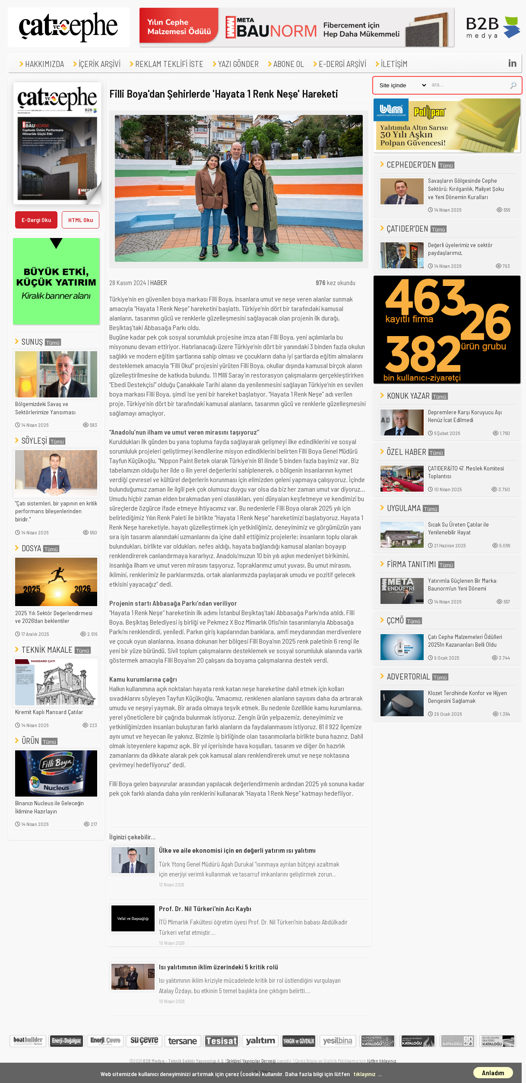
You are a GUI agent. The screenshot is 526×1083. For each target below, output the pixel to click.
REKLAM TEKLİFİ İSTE (165, 64)
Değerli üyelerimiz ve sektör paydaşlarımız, (460, 249)
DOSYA (36, 548)
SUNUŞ (37, 341)
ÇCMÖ (400, 620)
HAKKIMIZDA (40, 64)
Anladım (493, 1073)
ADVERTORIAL (413, 676)
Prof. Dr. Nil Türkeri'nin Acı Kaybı (205, 908)
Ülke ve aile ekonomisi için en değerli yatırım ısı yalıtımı (237, 850)
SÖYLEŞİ (39, 440)
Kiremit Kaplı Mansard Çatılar (49, 711)
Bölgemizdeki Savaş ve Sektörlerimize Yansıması (45, 408)
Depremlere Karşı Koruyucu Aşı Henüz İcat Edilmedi (465, 416)
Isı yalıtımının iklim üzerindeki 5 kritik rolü (218, 966)
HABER (158, 282)
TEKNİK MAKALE (52, 649)
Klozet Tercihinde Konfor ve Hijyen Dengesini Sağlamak (467, 697)
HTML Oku (80, 219)
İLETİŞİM (390, 64)
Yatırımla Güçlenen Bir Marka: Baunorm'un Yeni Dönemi (462, 584)
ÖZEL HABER (411, 452)
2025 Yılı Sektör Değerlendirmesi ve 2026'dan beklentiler (53, 617)
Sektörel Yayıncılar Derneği (251, 1061)
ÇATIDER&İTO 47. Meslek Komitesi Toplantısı (466, 472)
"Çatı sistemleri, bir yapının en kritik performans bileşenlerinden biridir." (56, 511)
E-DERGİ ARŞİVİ (338, 64)
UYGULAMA (408, 508)
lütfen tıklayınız (381, 1061)
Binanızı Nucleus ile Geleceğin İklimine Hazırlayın (49, 807)
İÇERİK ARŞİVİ (95, 64)
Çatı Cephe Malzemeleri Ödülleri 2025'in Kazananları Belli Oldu (465, 640)
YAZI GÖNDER (234, 64)
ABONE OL (285, 64)
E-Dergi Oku (36, 219)
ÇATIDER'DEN (412, 228)
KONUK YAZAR (413, 395)
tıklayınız (364, 1073)
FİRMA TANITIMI (416, 564)
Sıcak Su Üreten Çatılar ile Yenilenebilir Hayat (458, 528)
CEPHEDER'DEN (416, 164)
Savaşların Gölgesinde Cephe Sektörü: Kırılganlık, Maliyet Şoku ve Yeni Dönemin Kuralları (466, 188)
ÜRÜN (35, 741)
